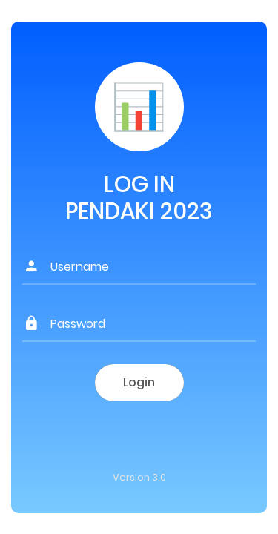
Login (139, 382)
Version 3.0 (139, 477)
